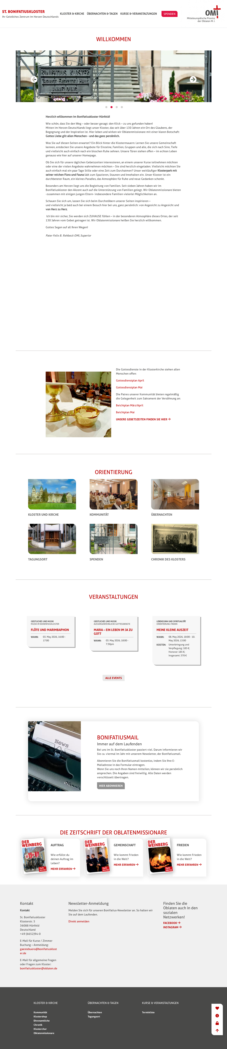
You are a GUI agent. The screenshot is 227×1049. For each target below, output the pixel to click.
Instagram (170, 927)
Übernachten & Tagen (120, 13)
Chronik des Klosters (168, 559)
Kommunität (99, 514)
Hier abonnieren (111, 785)
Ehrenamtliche (42, 1020)
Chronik (38, 1024)
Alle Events (113, 678)
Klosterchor (40, 1028)
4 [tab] (122, 107)
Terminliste (148, 1012)
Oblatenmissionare (44, 1033)
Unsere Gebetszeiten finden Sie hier (141, 419)
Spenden (96, 559)
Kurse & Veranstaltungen (156, 13)
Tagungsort (37, 559)
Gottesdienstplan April (130, 380)
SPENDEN (187, 14)
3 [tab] (117, 107)
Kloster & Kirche (90, 13)
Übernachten (161, 514)
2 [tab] (111, 107)
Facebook (170, 923)
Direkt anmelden (78, 921)
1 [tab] (106, 107)
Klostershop (40, 1016)
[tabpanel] (113, 77)
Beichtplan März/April (129, 405)
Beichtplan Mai (125, 412)
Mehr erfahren (61, 869)
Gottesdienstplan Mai (129, 387)
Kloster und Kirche (43, 514)
